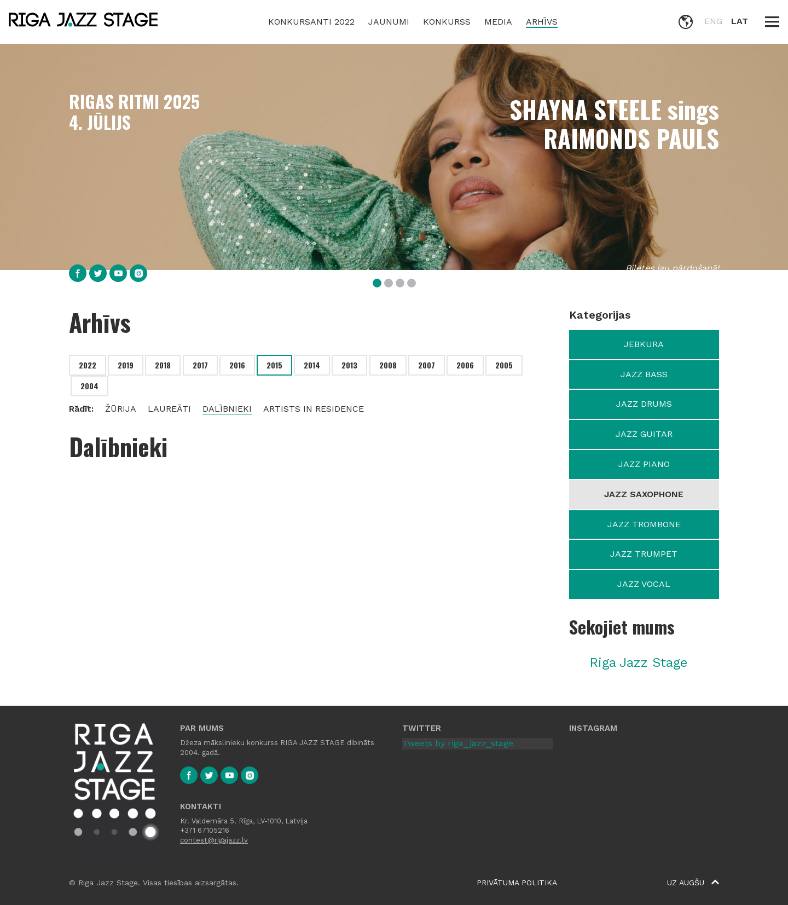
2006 (465, 365)
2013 (349, 365)
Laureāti (169, 408)
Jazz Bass (644, 374)
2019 (126, 365)
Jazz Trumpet (643, 554)
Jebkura (644, 344)
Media (498, 21)
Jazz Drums (644, 404)
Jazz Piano (644, 464)
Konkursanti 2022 (311, 21)
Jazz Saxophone (643, 494)
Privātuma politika (517, 882)
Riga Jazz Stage (638, 662)
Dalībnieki (227, 408)
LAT (739, 21)
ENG (713, 21)
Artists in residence (313, 408)
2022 (87, 365)
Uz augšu (693, 882)
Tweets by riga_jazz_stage (457, 743)
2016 (237, 365)
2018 (163, 365)
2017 (200, 365)
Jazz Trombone (644, 524)
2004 (89, 385)
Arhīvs (542, 21)
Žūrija (120, 408)
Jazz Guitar (644, 434)
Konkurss (447, 21)
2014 (312, 365)
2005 (504, 365)
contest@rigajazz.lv (214, 840)
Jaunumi (388, 21)
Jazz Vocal (643, 584)
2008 (388, 365)
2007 (426, 365)
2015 (274, 365)
